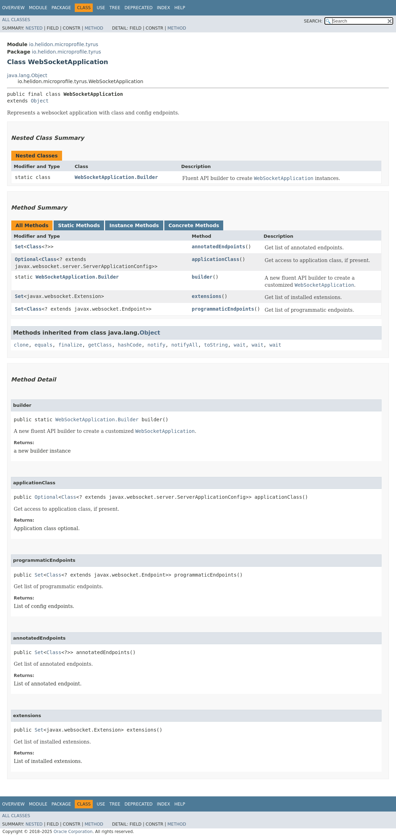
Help (179, 7)
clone (21, 345)
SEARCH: (313, 21)
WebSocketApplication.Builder (116, 177)
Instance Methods (134, 225)
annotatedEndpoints (218, 246)
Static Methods (79, 225)
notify (156, 345)
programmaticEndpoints (223, 309)
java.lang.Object (27, 75)
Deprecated (138, 7)
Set (19, 246)
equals (44, 345)
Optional (26, 259)
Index (163, 7)
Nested (33, 28)
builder (202, 277)
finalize (70, 345)
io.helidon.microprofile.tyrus (63, 44)
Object (40, 101)
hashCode (129, 345)
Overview (13, 7)
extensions (206, 296)
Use (101, 7)
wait (240, 345)
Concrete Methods (194, 225)
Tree (114, 7)
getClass (100, 345)
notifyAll (184, 345)
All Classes (16, 19)
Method (94, 28)
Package (61, 7)
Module (38, 7)
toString (216, 345)
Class (34, 246)
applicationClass (215, 259)
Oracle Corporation (73, 831)
